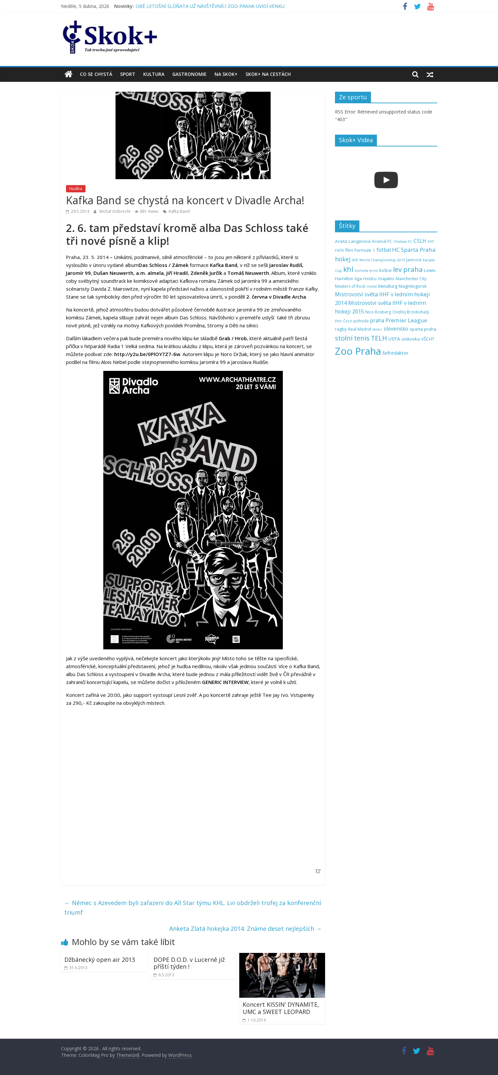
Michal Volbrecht (115, 211)
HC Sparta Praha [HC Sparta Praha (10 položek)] (414, 249)
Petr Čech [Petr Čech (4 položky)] (343, 321)
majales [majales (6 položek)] (386, 278)
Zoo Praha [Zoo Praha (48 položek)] (358, 351)
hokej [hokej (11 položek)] (342, 259)
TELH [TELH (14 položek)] (379, 338)
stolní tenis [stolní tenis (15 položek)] (352, 338)
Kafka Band (179, 211)
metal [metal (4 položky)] (372, 286)
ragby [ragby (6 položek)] (341, 329)
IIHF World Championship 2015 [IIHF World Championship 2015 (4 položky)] (378, 260)
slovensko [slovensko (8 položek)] (396, 328)
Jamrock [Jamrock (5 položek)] (413, 260)
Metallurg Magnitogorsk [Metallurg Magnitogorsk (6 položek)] (402, 286)
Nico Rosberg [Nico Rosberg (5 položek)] (378, 312)
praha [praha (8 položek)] (377, 320)
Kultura (153, 74)
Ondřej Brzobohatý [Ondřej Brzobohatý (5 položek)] (410, 312)
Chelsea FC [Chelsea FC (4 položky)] (402, 241)
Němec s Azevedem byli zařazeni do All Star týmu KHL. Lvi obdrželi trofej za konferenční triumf (192, 907)
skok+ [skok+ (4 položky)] (377, 329)
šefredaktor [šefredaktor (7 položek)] (395, 353)
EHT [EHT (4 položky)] (431, 241)
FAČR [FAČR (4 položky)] (339, 250)
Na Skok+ (226, 74)
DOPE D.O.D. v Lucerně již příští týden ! (189, 963)
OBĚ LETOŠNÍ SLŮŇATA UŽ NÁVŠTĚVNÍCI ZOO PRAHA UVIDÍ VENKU (210, 6)
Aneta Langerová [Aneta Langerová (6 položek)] (353, 241)
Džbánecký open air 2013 (99, 959)
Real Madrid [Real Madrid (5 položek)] (359, 329)
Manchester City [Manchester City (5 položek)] (411, 278)
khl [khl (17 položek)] (348, 269)
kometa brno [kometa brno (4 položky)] (366, 270)
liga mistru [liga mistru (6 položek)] (366, 278)
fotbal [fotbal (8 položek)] (384, 249)
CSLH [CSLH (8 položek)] (420, 241)
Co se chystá (96, 74)
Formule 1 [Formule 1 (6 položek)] (364, 250)
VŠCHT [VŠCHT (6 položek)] (427, 339)
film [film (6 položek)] (349, 250)
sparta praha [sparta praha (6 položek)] (423, 329)
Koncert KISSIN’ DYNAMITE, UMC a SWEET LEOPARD (281, 1008)
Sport (127, 74)
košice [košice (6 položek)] (385, 270)
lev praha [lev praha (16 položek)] (408, 269)
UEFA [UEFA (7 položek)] (394, 339)
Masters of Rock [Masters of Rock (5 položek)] (350, 286)
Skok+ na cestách (268, 74)
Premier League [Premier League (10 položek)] (406, 320)
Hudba (75, 188)
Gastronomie (189, 74)
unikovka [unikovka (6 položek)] (410, 339)
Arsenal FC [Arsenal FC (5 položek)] (382, 241)
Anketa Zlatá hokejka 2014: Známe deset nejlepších (245, 928)
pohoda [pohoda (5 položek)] (361, 321)
